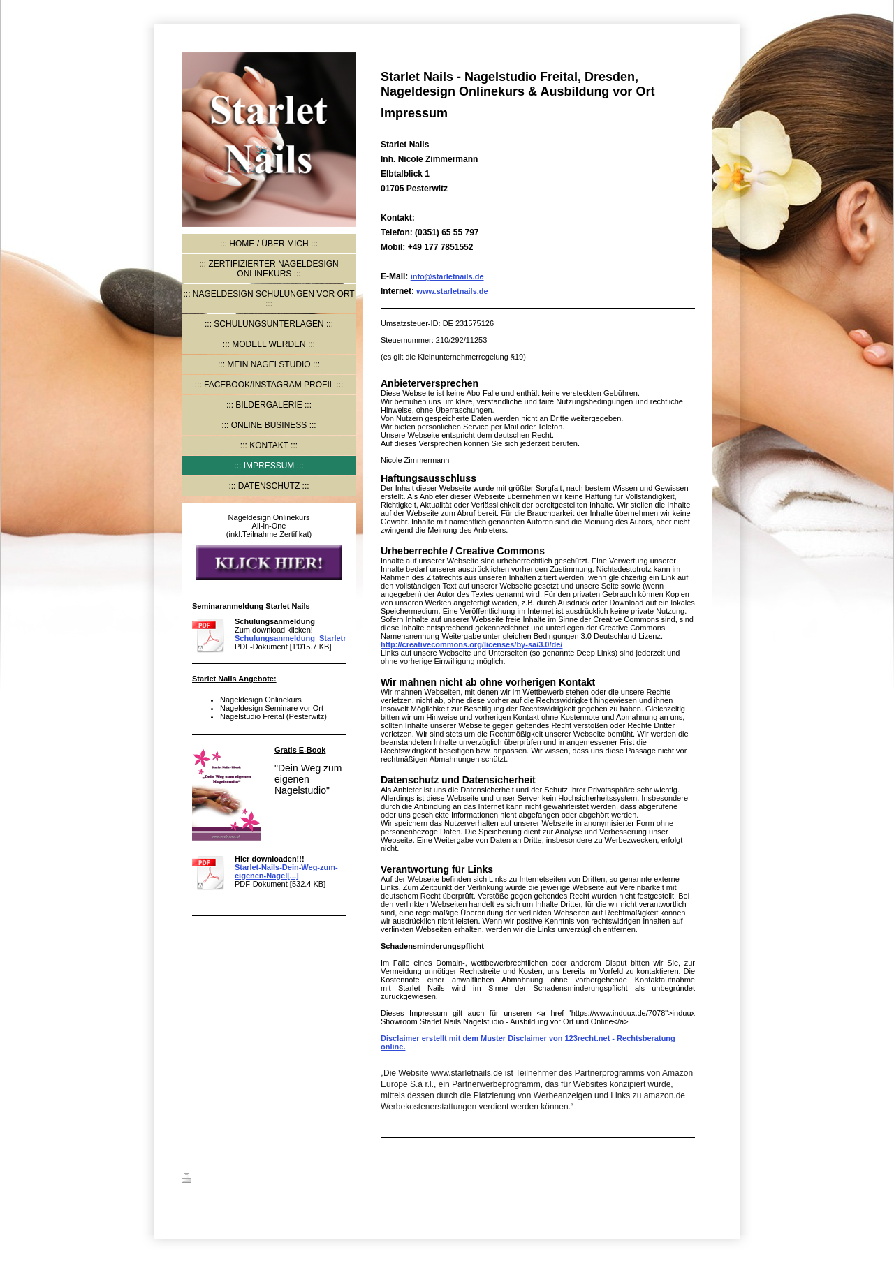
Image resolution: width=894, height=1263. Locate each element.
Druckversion (214, 1180)
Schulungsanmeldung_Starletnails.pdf (304, 638)
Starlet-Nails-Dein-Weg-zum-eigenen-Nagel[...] (286, 871)
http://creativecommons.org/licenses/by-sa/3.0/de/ (471, 644)
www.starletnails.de (452, 291)
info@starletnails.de (447, 276)
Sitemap (266, 1180)
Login (701, 1178)
